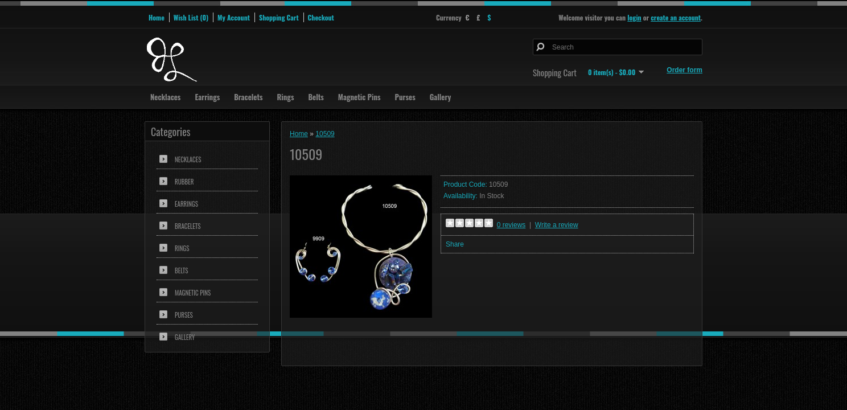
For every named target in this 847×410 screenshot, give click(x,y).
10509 (324, 134)
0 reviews (511, 225)
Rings (285, 96)
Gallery (440, 96)
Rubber (184, 181)
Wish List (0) (191, 17)
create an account (676, 17)
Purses (405, 96)
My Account (233, 17)
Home (157, 17)
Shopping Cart (279, 17)
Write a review (556, 225)
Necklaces (165, 96)
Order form (684, 70)
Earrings (207, 96)
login (634, 17)
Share (455, 244)
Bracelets (248, 96)
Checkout (321, 17)
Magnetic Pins (359, 96)
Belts (315, 96)
